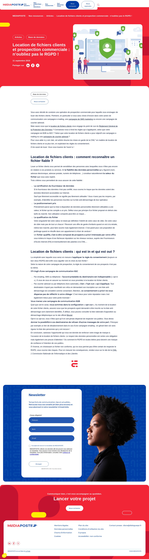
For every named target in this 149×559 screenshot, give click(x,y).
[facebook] (13, 543)
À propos (82, 533)
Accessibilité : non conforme (90, 536)
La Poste (27, 551)
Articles (50, 16)
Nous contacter (111, 5)
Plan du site (83, 525)
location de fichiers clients (61, 126)
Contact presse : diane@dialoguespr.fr (125, 525)
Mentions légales (61, 525)
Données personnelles (63, 529)
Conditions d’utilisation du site (91, 529)
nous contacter (39, 101)
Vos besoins (34, 5)
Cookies (57, 536)
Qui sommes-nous (88, 5)
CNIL (114, 350)
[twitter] (18, 543)
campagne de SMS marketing (81, 119)
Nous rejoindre (131, 5)
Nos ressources (72, 5)
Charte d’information (63, 533)
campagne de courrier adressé (55, 137)
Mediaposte (19, 16)
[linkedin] (9, 543)
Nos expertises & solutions (53, 5)
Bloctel (69, 315)
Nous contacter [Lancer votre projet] (74, 508)
